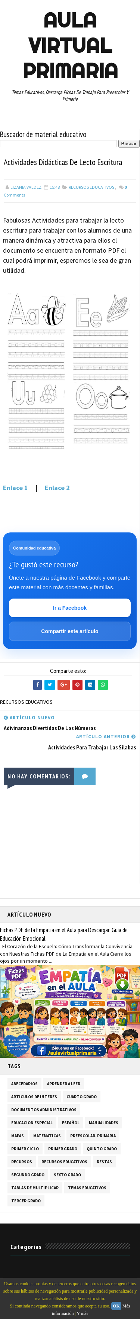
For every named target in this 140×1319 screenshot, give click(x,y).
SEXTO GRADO (67, 1174)
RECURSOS (21, 1161)
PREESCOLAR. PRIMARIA (93, 1135)
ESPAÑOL (71, 1122)
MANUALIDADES (103, 1122)
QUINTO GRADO (102, 1148)
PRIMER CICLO (25, 1148)
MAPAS (17, 1135)
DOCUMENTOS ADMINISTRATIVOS (44, 1109)
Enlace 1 (16, 487)
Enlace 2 (57, 487)
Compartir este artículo (69, 631)
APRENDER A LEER (63, 1083)
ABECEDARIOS (24, 1083)
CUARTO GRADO (81, 1096)
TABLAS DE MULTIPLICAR (35, 1187)
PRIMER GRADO (62, 1148)
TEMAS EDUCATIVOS (87, 1187)
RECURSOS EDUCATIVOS (91, 187)
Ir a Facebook (70, 608)
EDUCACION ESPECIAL (32, 1122)
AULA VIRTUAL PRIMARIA (70, 45)
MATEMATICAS (47, 1135)
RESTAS (104, 1161)
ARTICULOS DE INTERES (34, 1096)
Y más (82, 1313)
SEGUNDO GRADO (27, 1174)
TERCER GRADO (26, 1200)
